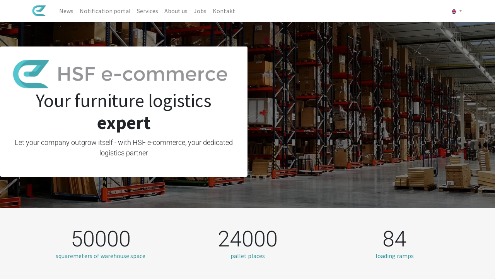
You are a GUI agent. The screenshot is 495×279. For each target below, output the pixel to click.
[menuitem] (68, 11)
